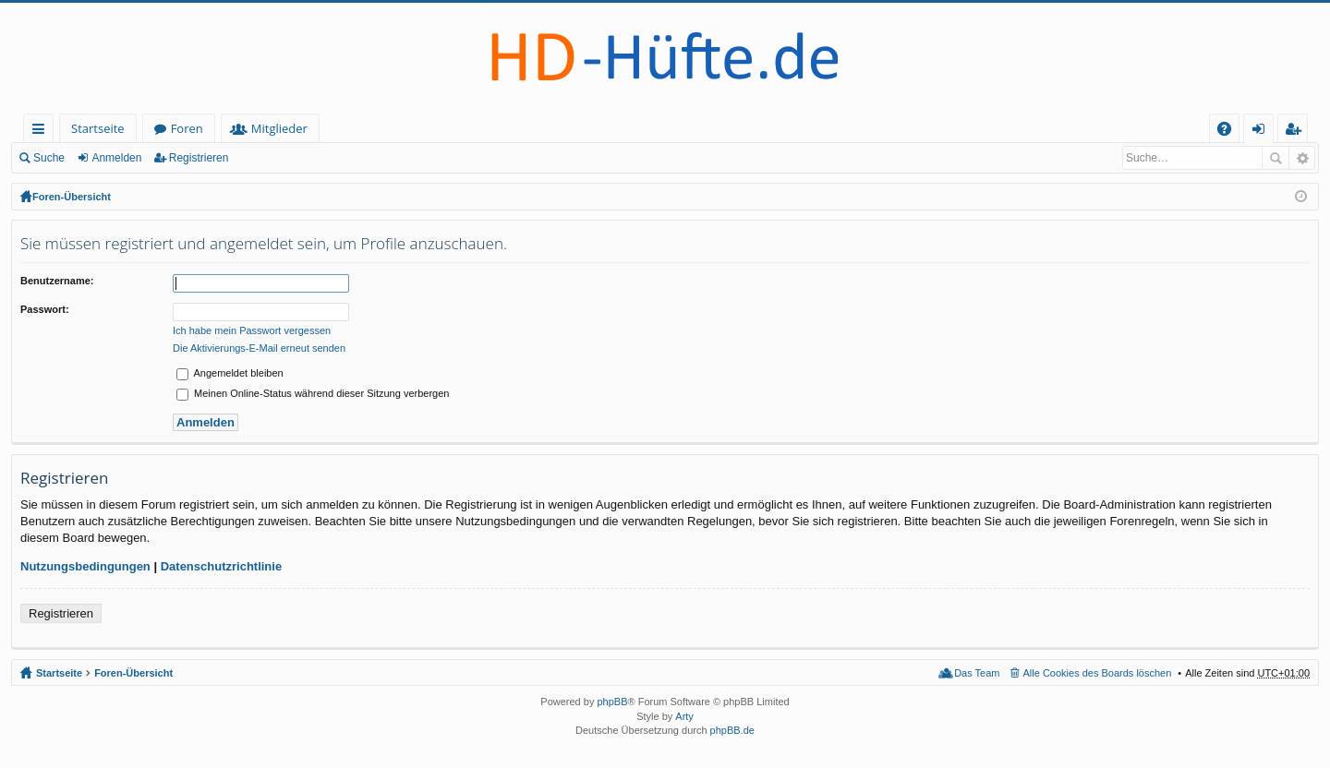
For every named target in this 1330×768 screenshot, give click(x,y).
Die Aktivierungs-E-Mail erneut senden (259, 348)
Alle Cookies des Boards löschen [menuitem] (1097, 672)
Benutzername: (56, 280)
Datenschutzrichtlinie (221, 566)
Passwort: (44, 309)
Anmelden (116, 157)
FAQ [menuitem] (1230, 131)
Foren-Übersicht (71, 196)
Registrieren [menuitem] (1297, 131)
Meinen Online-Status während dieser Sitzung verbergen (312, 393)
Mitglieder (279, 128)
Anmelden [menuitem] (1263, 131)
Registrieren (199, 157)
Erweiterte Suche (1301, 158)
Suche (49, 157)
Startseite (98, 128)
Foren (187, 128)
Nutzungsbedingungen (85, 566)
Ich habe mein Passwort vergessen (252, 330)
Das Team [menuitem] (976, 672)
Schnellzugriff (42, 131)
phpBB (612, 701)
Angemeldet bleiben (230, 372)
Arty (684, 716)
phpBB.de (732, 730)
